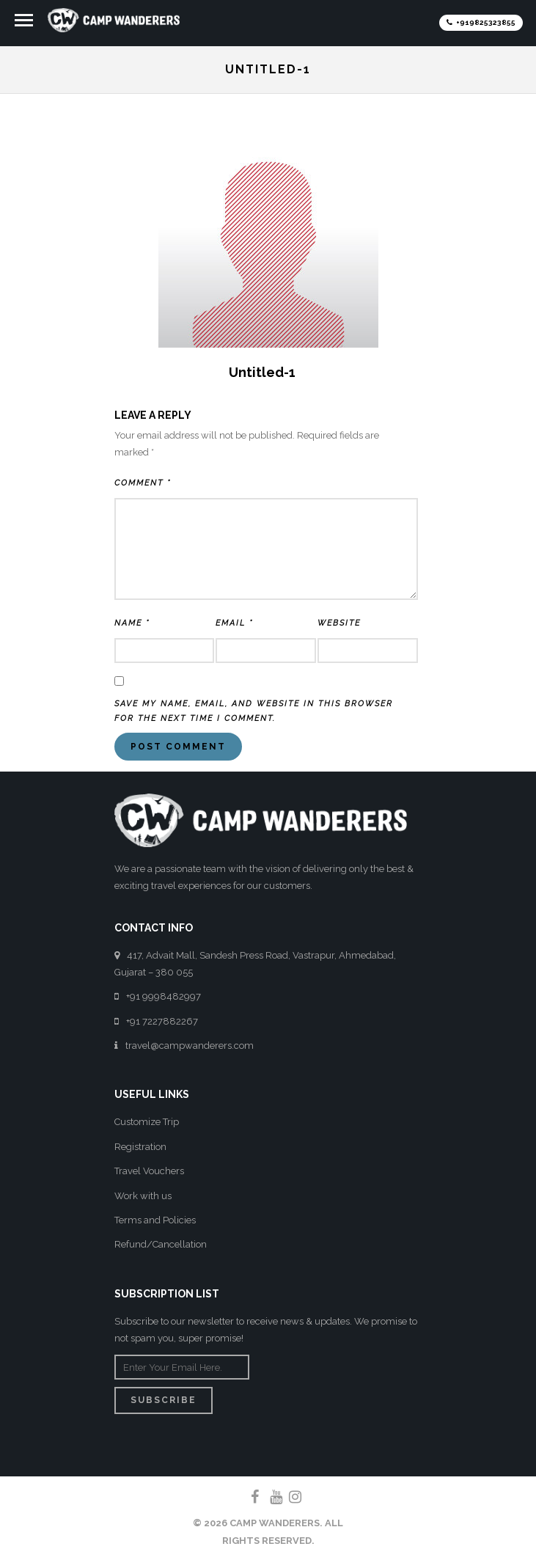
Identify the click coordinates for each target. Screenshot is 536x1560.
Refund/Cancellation (160, 1244)
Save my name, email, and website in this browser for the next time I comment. (253, 711)
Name (132, 623)
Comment (142, 483)
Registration (140, 1146)
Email (234, 623)
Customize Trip (146, 1121)
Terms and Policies (155, 1220)
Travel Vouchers (149, 1170)
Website (339, 623)
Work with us (143, 1195)
